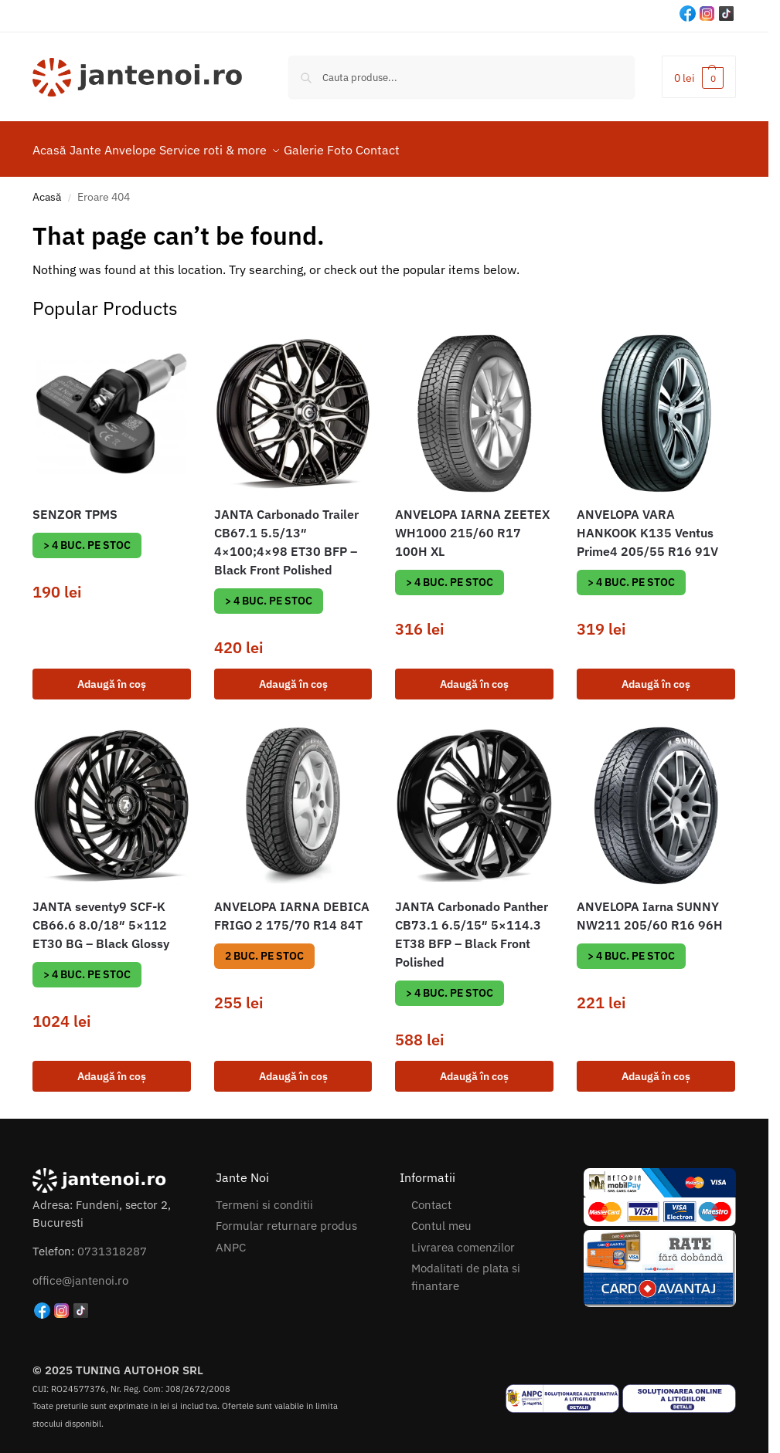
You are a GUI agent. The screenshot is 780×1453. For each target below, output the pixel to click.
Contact (431, 1196)
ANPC (231, 1238)
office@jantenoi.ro (80, 1271)
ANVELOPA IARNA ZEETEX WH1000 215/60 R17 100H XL (472, 523)
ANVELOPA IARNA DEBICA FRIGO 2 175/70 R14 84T (292, 907)
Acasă (46, 188)
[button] (699, 77)
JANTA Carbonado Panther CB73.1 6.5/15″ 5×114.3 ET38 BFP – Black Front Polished (471, 925)
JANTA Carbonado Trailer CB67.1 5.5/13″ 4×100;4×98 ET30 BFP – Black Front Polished (286, 532)
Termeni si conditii (264, 1196)
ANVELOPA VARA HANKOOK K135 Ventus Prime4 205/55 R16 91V (647, 523)
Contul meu (441, 1217)
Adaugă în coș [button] (111, 675)
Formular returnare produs (286, 1217)
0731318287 (112, 1242)
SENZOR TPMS (75, 505)
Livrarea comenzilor (463, 1238)
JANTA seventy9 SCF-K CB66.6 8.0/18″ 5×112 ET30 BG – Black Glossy (100, 916)
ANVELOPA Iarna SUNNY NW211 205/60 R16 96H (650, 907)
